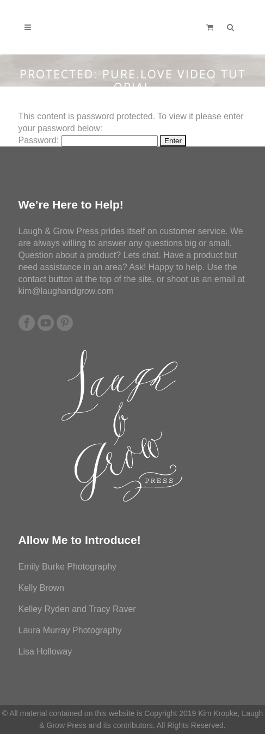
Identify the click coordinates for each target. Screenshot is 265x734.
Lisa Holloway (45, 651)
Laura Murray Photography (70, 630)
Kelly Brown (41, 587)
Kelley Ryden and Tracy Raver (77, 609)
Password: (88, 140)
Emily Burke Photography (68, 566)
